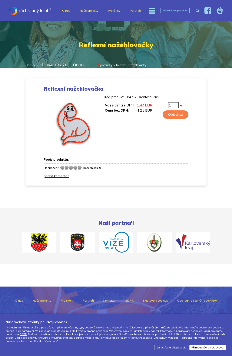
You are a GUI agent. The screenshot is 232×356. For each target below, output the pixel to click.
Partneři (135, 10)
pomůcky (99, 65)
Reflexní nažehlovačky (131, 65)
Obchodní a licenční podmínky (197, 300)
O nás (66, 10)
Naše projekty (89, 10)
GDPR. (23, 334)
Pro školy (114, 10)
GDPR (129, 300)
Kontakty (109, 300)
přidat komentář (56, 176)
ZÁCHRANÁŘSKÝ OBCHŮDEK (60, 65)
